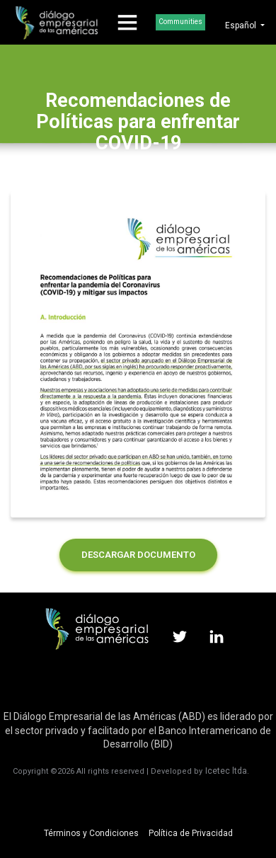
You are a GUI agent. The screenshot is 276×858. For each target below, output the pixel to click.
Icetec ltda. (227, 771)
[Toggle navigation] (127, 22)
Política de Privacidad (191, 833)
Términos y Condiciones (91, 833)
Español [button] (241, 25)
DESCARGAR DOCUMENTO (138, 554)
